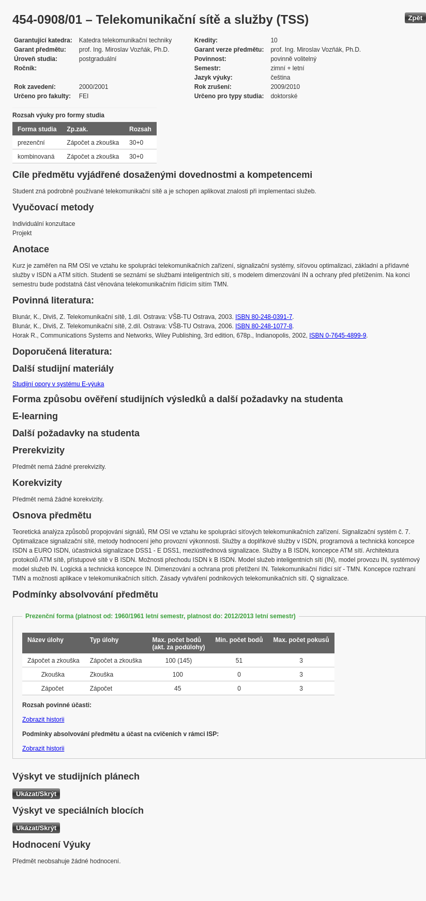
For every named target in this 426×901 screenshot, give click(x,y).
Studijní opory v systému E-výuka (58, 384)
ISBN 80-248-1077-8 (263, 326)
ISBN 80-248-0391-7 (263, 316)
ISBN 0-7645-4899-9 (337, 335)
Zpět (415, 18)
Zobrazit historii (43, 719)
